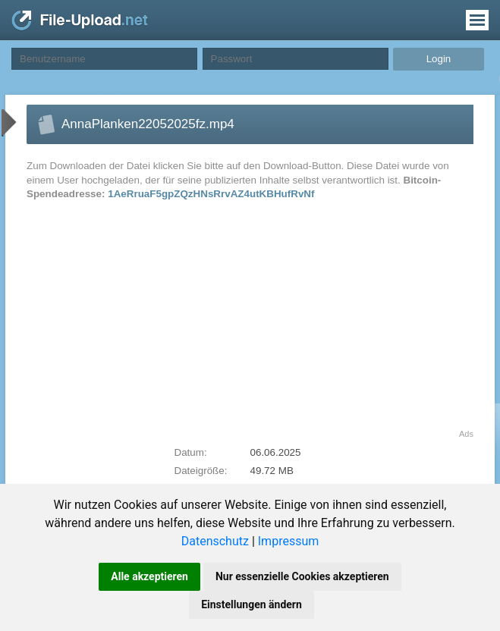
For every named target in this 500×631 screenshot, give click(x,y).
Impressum (288, 541)
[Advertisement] (155, 323)
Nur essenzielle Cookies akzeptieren (302, 576)
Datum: (191, 452)
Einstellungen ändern (251, 604)
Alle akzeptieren (149, 576)
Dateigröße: (201, 470)
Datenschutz (215, 541)
